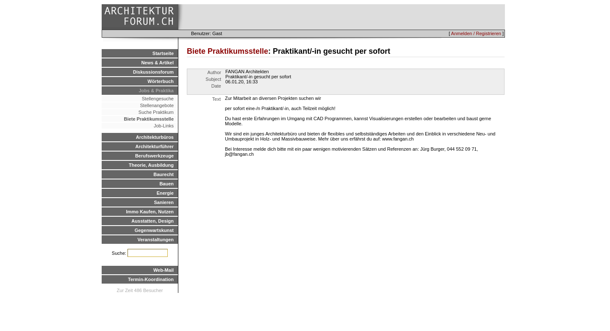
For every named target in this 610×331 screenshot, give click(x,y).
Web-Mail (163, 270)
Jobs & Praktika (156, 90)
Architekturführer (155, 146)
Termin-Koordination (151, 279)
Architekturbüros (155, 137)
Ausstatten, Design (152, 220)
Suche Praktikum (156, 112)
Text (216, 99)
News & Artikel (157, 62)
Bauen (166, 183)
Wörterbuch (160, 81)
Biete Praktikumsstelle (149, 118)
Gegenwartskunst (154, 230)
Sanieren (164, 202)
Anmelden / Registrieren (476, 33)
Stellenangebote (157, 105)
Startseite (163, 53)
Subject (213, 79)
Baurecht (163, 174)
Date (216, 85)
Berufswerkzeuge (154, 155)
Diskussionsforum (153, 71)
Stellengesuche (158, 98)
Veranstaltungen (155, 239)
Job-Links (164, 125)
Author (214, 72)
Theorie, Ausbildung (151, 165)
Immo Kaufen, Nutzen (150, 211)
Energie (165, 193)
